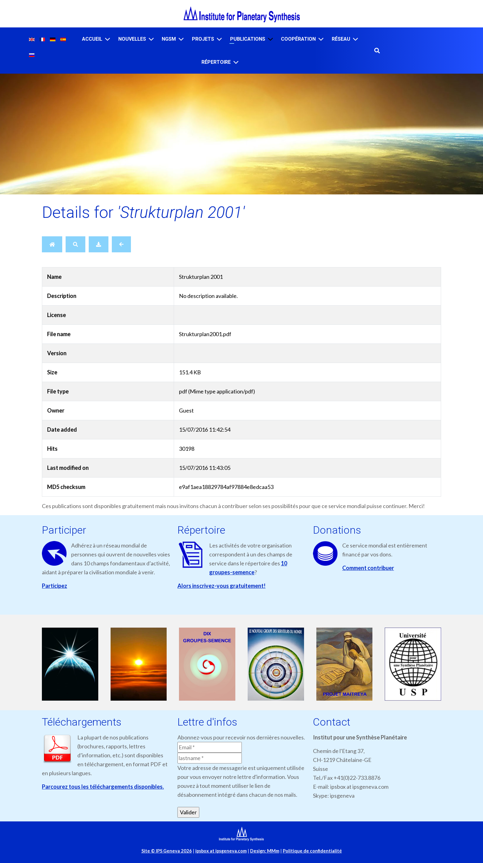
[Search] (75, 244)
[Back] (121, 244)
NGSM (169, 39)
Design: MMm (264, 850)
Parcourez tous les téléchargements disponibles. (103, 786)
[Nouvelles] (151, 39)
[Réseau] (355, 39)
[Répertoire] (236, 62)
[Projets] (219, 39)
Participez (54, 585)
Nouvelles (132, 39)
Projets (203, 39)
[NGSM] (181, 39)
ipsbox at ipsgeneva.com (221, 850)
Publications (247, 39)
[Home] (52, 244)
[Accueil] (107, 39)
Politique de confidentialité (312, 850)
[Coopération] (321, 39)
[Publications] (270, 39)
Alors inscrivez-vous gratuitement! (221, 585)
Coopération (298, 39)
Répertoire (216, 62)
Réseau (341, 39)
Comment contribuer (368, 567)
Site (166, 850)
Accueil (92, 39)
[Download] (98, 244)
